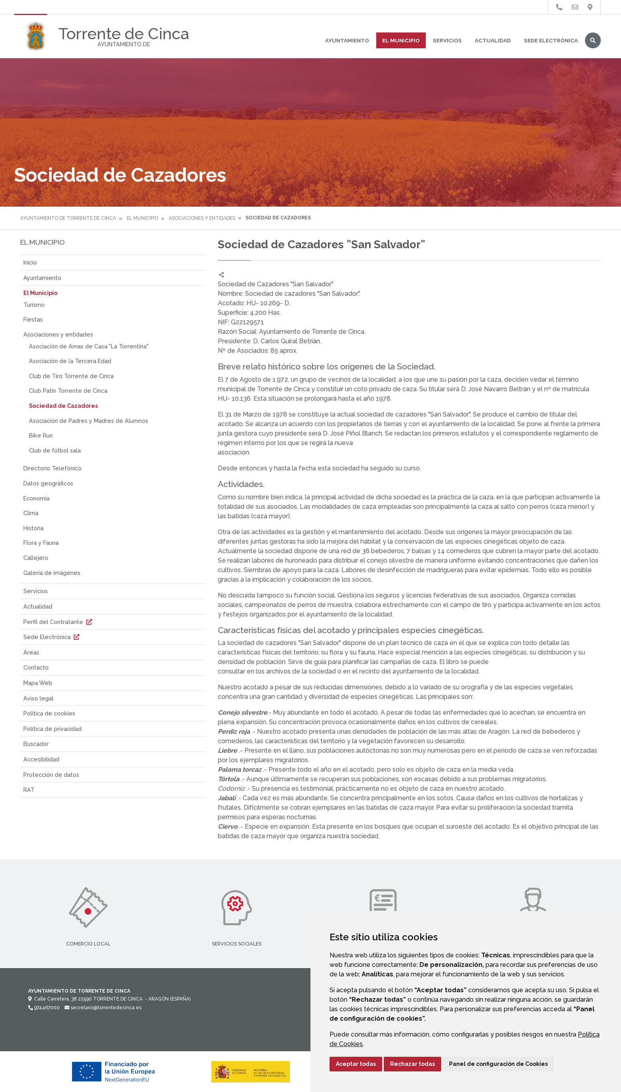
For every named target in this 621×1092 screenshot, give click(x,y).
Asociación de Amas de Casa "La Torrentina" (89, 346)
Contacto (36, 667)
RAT (28, 789)
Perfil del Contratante (58, 621)
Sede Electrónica (551, 40)
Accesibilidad (41, 759)
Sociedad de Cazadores (63, 405)
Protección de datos (51, 774)
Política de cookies (49, 713)
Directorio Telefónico (52, 468)
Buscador (36, 743)
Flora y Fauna (41, 542)
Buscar (593, 40)
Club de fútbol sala (55, 450)
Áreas (31, 652)
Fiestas (33, 319)
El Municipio (401, 40)
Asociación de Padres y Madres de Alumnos (88, 420)
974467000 (44, 1007)
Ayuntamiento (347, 40)
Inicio (30, 262)
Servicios (447, 40)
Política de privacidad (52, 728)
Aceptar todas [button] (356, 1064)
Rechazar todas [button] (412, 1064)
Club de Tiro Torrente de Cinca (71, 376)
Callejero (35, 557)
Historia (33, 528)
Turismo (34, 304)
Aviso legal (38, 698)
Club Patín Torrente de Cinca (68, 390)
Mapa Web (37, 682)
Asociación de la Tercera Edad (70, 361)
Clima (30, 513)
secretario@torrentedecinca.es (103, 1007)
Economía (36, 498)
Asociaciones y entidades (202, 218)
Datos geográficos (48, 483)
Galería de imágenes (51, 572)
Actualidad (493, 40)
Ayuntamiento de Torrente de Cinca (68, 218)
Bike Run (41, 435)
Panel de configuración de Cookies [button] (498, 1064)
